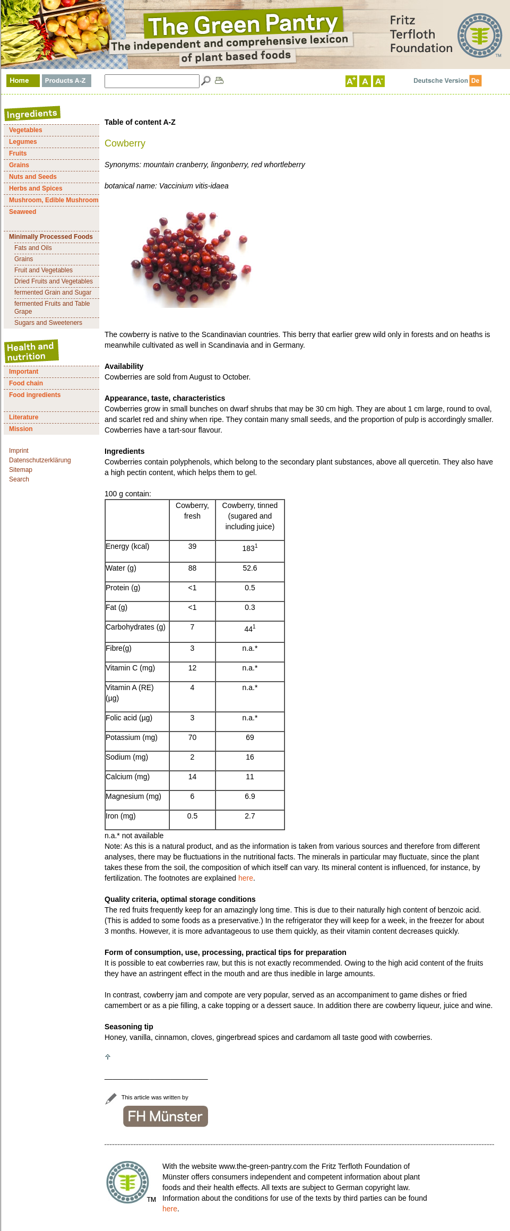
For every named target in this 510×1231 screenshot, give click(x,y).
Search (19, 479)
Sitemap (20, 470)
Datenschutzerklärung (40, 460)
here (245, 878)
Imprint (19, 450)
